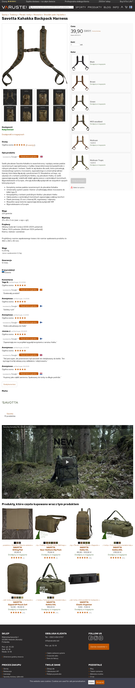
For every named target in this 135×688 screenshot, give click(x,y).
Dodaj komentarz (9, 384)
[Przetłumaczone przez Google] (10, 156)
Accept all (100, 682)
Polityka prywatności (54, 674)
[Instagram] (96, 638)
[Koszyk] (126, 7)
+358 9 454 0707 (56, 637)
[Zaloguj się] (122, 7)
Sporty (81, 7)
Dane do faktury (52, 658)
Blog (91, 669)
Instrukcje (6, 674)
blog (107, 7)
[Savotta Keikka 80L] (117, 534)
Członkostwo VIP (53, 671)
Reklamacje (7, 671)
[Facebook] (91, 638)
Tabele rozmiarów (96, 671)
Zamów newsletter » (98, 647)
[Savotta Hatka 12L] (84, 534)
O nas (92, 676)
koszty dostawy (96, 31)
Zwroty (5, 669)
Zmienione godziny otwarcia (13, 657)
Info (116, 7)
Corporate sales (52, 656)
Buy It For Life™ (126, 1)
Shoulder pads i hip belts (55, 14)
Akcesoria (38, 14)
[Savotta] (10, 408)
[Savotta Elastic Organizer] (84, 589)
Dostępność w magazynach (13, 134)
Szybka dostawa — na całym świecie (40, 1)
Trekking (14, 14)
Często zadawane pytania (56, 653)
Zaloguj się (50, 669)
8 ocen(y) (30, 145)
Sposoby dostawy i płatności (13, 676)
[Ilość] (75, 44)
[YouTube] (101, 638)
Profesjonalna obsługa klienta (77, 1)
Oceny (9, 1)
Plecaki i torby (26, 14)
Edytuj (91, 682)
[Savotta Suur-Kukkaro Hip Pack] (51, 534)
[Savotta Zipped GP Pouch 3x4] (17, 589)
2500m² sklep (104, 1)
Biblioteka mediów (96, 674)
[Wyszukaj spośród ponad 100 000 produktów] (51, 7)
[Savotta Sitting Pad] (17, 534)
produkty (95, 7)
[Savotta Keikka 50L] (51, 589)
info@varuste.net (52, 640)
